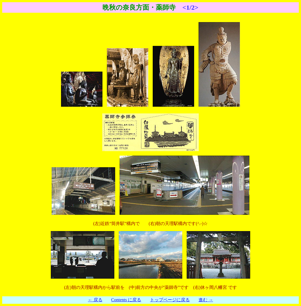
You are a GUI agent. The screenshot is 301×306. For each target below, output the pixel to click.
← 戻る (95, 299)
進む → (206, 299)
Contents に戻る (126, 299)
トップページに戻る (170, 299)
